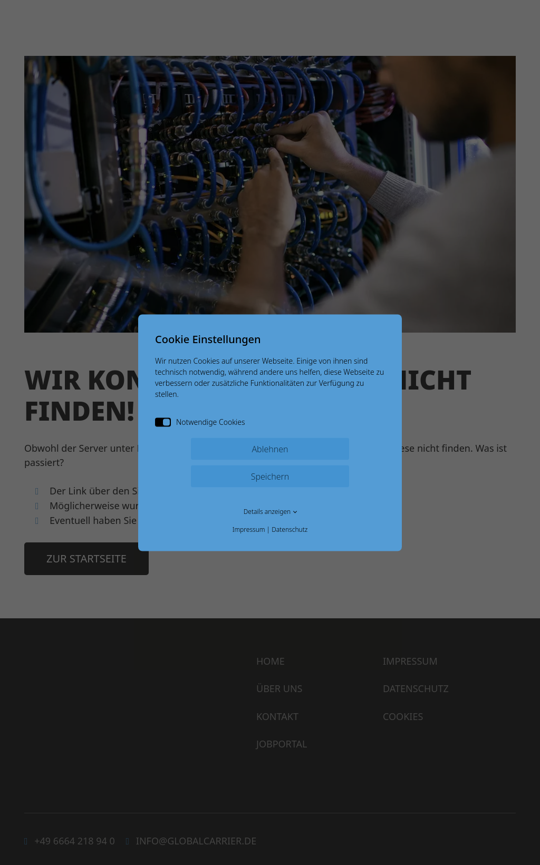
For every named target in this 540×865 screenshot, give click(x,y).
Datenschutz (289, 528)
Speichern (270, 476)
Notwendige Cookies (200, 421)
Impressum (249, 528)
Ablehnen (270, 448)
